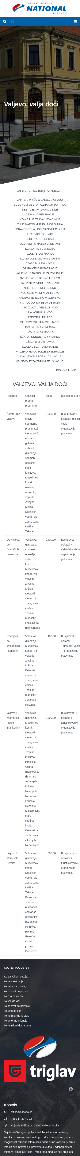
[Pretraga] (5, 21)
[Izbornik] (75, 21)
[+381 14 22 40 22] (7, 1118)
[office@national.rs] (7, 1112)
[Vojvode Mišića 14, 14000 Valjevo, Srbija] (7, 1125)
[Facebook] (12, 21)
